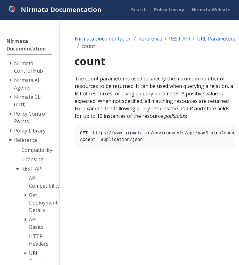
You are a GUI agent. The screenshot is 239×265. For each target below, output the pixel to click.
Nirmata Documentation (103, 38)
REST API (179, 38)
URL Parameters (216, 38)
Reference (150, 38)
